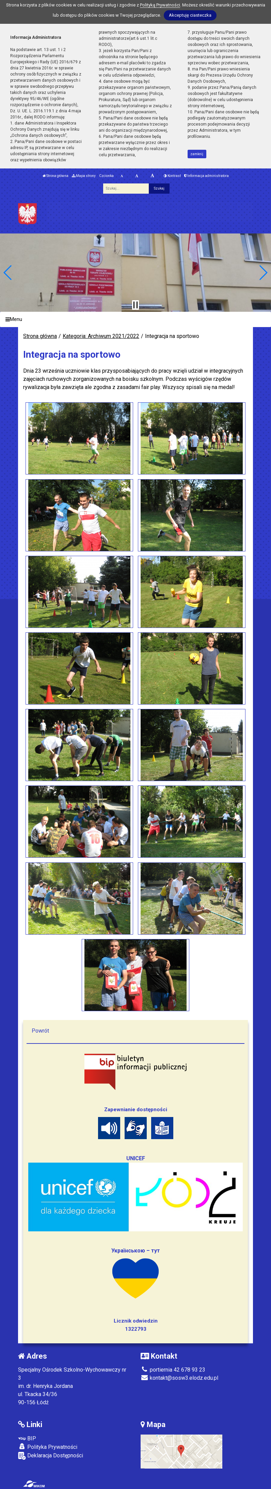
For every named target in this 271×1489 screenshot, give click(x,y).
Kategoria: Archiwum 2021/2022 (101, 336)
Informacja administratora (206, 176)
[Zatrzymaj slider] (135, 305)
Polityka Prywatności (47, 1446)
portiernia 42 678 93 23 (173, 1369)
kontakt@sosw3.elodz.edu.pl (179, 1378)
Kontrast (172, 176)
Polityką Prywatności (160, 4)
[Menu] (135, 319)
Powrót (40, 1030)
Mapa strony (84, 176)
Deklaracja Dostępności (50, 1456)
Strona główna (55, 176)
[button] (8, 272)
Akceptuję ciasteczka (190, 15)
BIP (27, 1438)
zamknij (196, 154)
